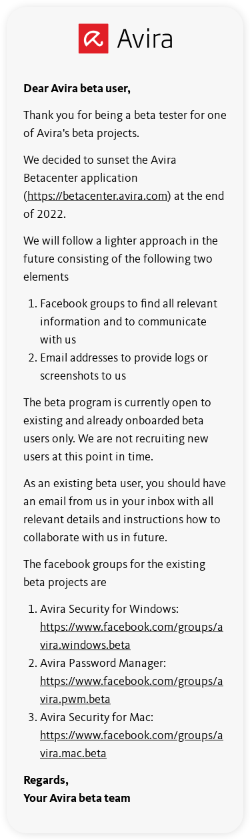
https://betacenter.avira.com (97, 196)
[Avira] (125, 38)
